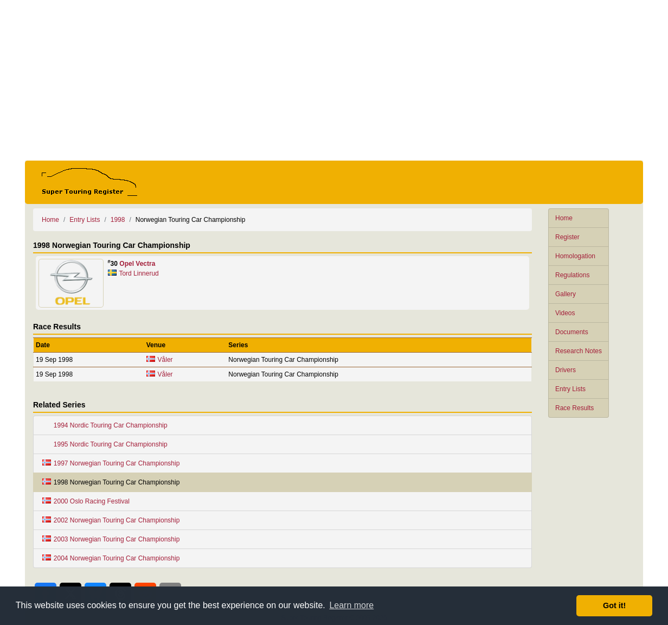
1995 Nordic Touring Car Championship (105, 444)
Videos (565, 313)
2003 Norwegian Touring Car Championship (110, 539)
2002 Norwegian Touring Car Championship (110, 520)
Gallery (565, 294)
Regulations (572, 275)
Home (564, 218)
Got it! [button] (614, 605)
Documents (571, 332)
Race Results (574, 408)
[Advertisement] (334, 80)
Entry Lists (570, 389)
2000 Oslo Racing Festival (86, 501)
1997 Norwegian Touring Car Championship (110, 463)
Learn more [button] (351, 605)
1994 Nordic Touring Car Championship (105, 425)
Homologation (575, 256)
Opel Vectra (137, 263)
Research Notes (578, 351)
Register (567, 237)
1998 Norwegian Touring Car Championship (110, 482)
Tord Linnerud (138, 273)
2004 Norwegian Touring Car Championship (110, 558)
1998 (118, 220)
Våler (165, 359)
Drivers (565, 370)
